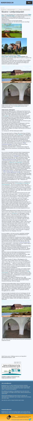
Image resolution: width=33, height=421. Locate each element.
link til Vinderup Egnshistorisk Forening (11, 172)
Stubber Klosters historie (8, 170)
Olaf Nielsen (14, 213)
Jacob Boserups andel (25, 242)
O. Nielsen (20, 134)
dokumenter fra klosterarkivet (16, 162)
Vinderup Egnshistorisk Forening (9, 159)
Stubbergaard (18, 106)
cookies (16, 416)
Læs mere (4, 400)
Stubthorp (6, 116)
